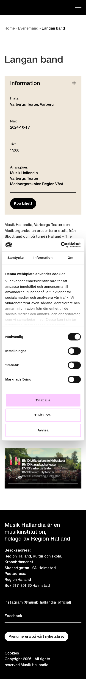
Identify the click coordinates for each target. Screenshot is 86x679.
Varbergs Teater (24, 178)
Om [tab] (70, 257)
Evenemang (28, 28)
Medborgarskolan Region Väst (37, 184)
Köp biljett (23, 203)
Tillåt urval (43, 415)
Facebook (13, 616)
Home (10, 28)
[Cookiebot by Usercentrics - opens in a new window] (61, 245)
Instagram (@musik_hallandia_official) (38, 602)
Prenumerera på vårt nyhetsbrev (36, 636)
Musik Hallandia (24, 173)
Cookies (12, 653)
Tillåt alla (43, 400)
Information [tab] (43, 257)
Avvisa (43, 430)
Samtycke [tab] (15, 257)
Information (43, 83)
